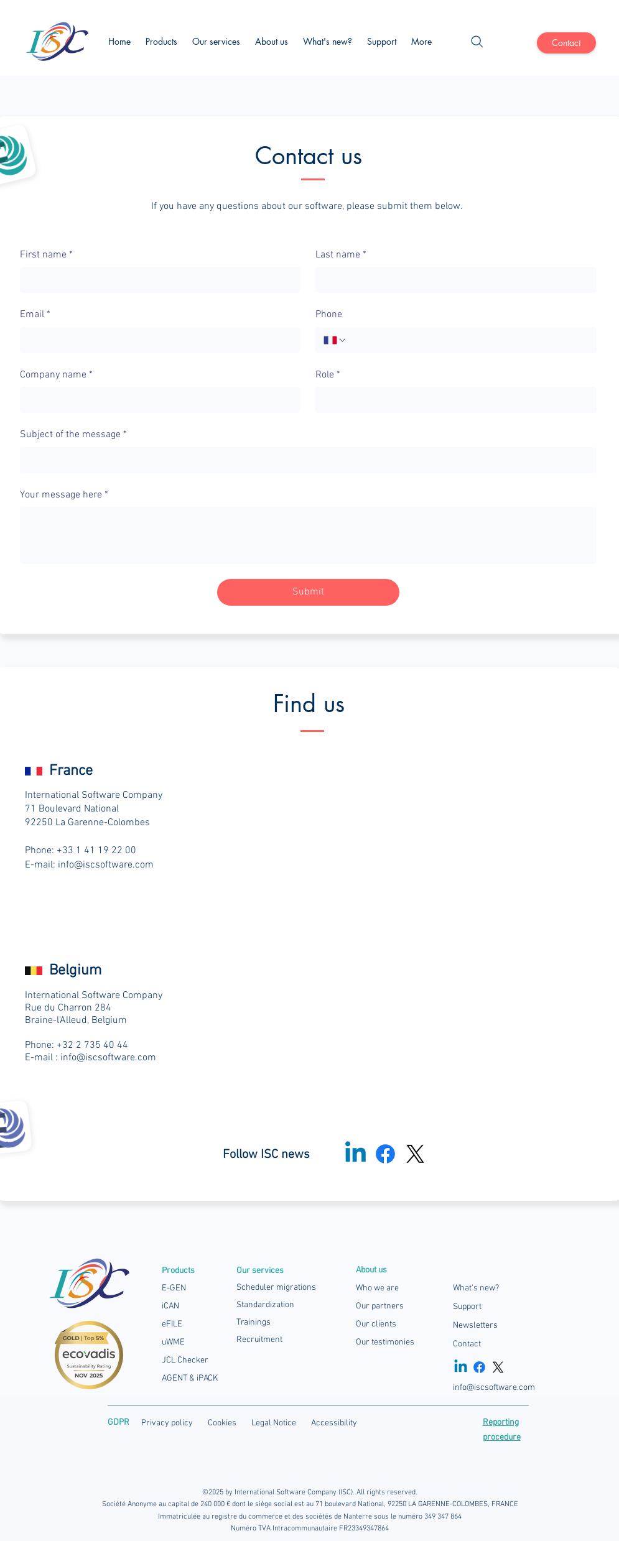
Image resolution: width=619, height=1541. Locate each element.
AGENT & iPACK (190, 1378)
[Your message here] (308, 535)
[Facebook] (385, 1154)
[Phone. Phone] (467, 340)
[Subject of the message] (305, 460)
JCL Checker (185, 1360)
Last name (340, 255)
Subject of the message (73, 435)
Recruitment (259, 1340)
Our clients (376, 1324)
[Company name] (157, 399)
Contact (467, 1344)
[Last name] (452, 279)
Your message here (64, 495)
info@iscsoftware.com (106, 865)
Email (35, 315)
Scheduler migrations (276, 1287)
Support (467, 1307)
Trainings (253, 1322)
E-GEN (174, 1288)
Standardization (265, 1305)
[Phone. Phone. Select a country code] (335, 340)
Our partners (380, 1306)
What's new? (476, 1288)
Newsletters (475, 1325)
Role (327, 375)
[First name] (157, 279)
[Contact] (566, 42)
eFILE (172, 1324)
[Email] (157, 340)
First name (46, 255)
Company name (56, 375)
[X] (415, 1154)
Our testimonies (385, 1342)
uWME (173, 1342)
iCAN (170, 1306)
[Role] (452, 399)
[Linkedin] (460, 1367)
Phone (328, 314)
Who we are (377, 1288)
